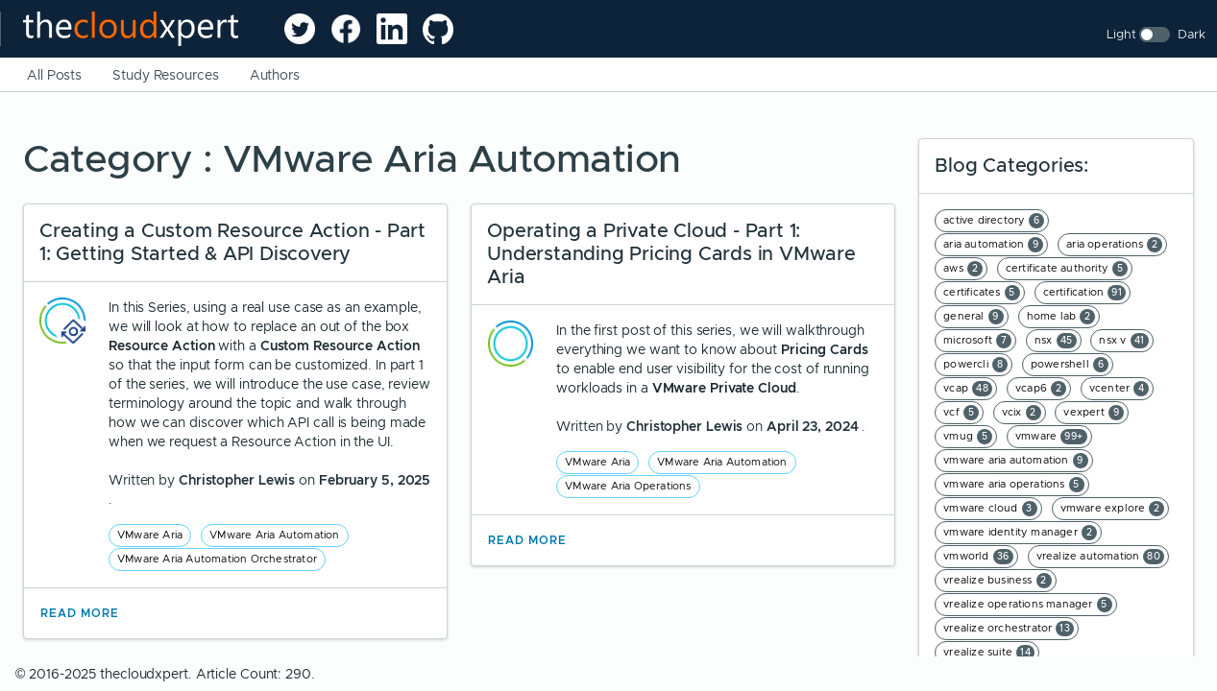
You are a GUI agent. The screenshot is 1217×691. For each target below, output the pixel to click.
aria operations (1114, 244)
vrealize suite (988, 652)
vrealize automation (1100, 556)
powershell (1069, 364)
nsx (1055, 340)
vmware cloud (989, 508)
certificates (981, 292)
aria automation (993, 244)
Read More (79, 613)
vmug (967, 436)
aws (963, 268)
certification (1085, 292)
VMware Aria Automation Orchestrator (217, 558)
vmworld (977, 556)
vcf (961, 412)
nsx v (1123, 340)
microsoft (977, 340)
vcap (967, 388)
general (973, 316)
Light (1121, 34)
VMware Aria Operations (628, 485)
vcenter (1119, 388)
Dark (1191, 34)
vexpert (1093, 412)
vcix (1021, 412)
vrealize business (997, 580)
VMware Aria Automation (274, 534)
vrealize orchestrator (1008, 628)
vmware (1051, 436)
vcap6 (1040, 388)
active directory (993, 220)
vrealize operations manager (1027, 604)
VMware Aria (150, 534)
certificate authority (1067, 268)
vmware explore (1112, 508)
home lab (1061, 316)
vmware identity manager (1020, 532)
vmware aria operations (1013, 484)
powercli (975, 364)
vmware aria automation (1015, 460)
